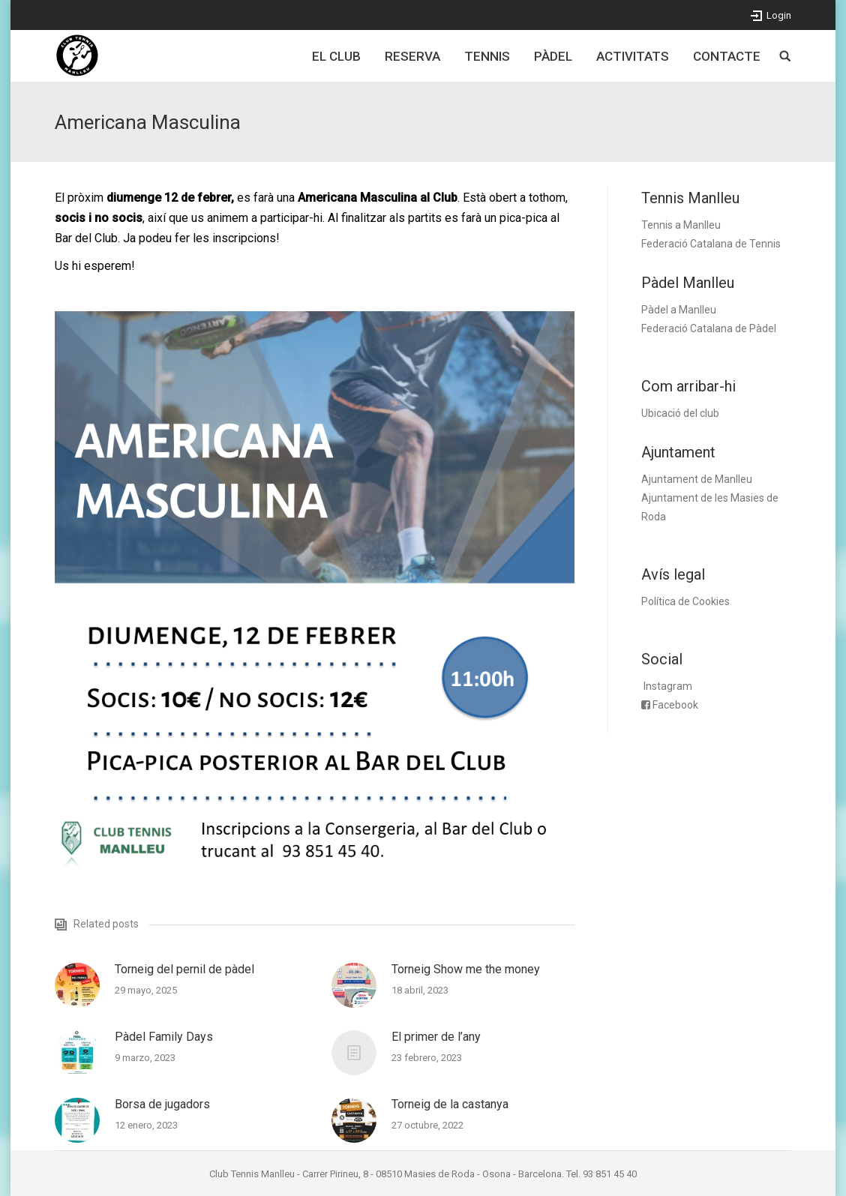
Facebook (675, 705)
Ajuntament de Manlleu (696, 479)
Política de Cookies (685, 601)
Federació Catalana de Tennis (711, 244)
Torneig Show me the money (466, 969)
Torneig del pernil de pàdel (184, 969)
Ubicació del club (680, 413)
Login (778, 15)
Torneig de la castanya (450, 1104)
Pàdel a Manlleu (678, 310)
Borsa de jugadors (162, 1104)
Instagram (668, 686)
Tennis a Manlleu (681, 225)
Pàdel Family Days (164, 1037)
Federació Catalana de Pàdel (708, 328)
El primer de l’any (436, 1037)
